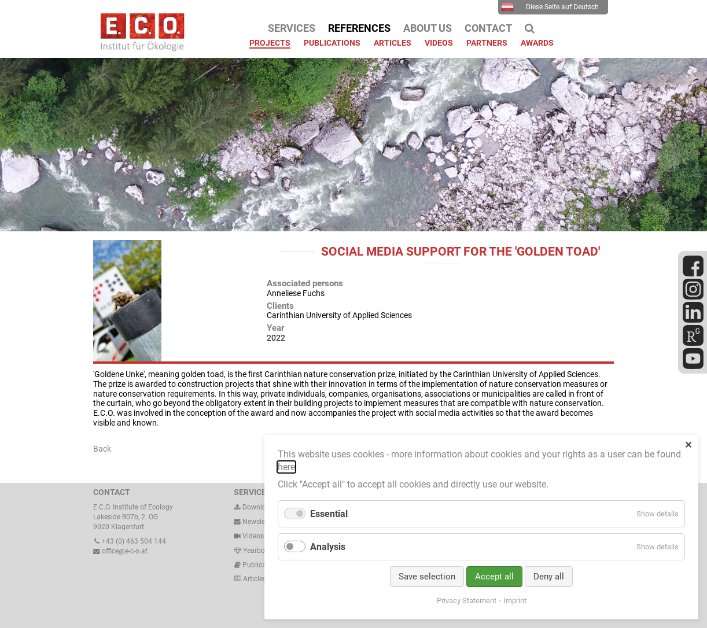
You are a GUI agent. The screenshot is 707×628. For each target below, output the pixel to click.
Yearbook (253, 550)
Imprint (514, 600)
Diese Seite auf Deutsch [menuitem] (550, 7)
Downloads (256, 507)
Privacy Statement (466, 600)
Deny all (548, 576)
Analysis (327, 546)
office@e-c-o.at (120, 551)
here (286, 466)
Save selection (427, 576)
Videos (253, 536)
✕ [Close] (688, 444)
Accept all (494, 576)
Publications (262, 565)
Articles (253, 579)
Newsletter (254, 522)
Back (102, 448)
